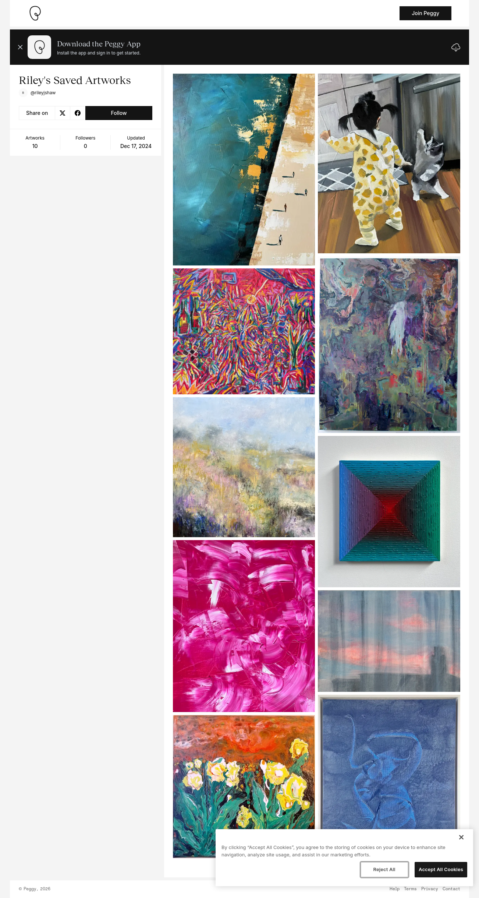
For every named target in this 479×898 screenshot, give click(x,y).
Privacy (429, 889)
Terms (410, 889)
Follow (119, 113)
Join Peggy (425, 13)
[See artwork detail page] (244, 169)
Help (395, 889)
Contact (451, 889)
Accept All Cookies (441, 869)
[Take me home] (35, 13)
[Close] (461, 837)
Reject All (384, 869)
